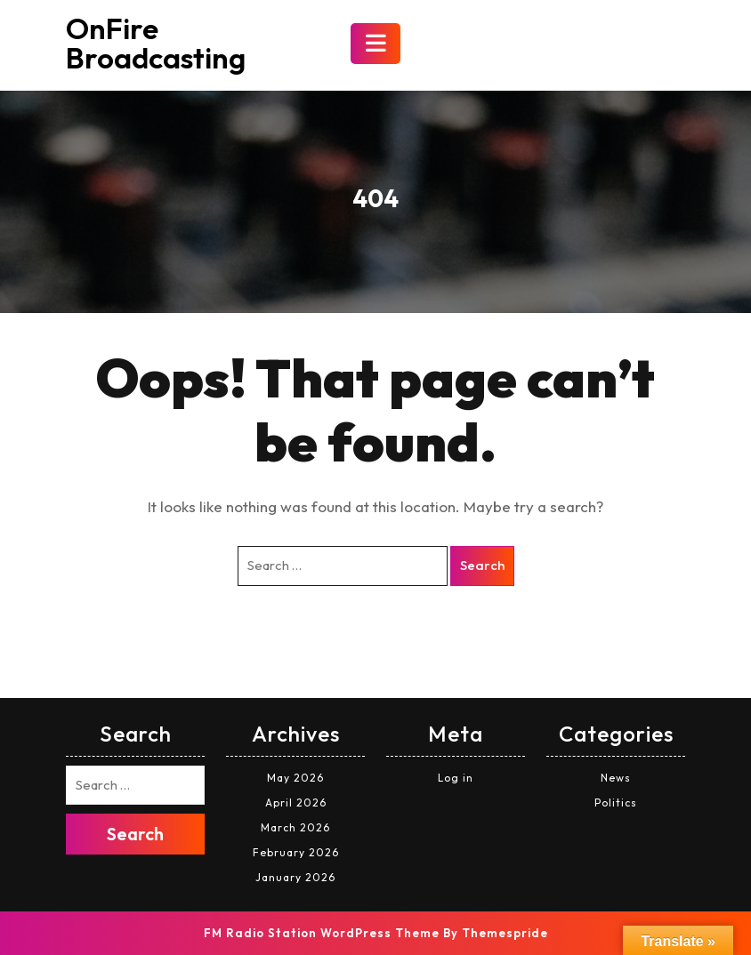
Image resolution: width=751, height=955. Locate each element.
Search (482, 565)
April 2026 (296, 802)
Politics (615, 802)
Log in (455, 777)
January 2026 (295, 877)
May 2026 (295, 777)
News (616, 777)
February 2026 (296, 852)
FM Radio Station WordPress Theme (322, 933)
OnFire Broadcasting (156, 43)
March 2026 (295, 827)
